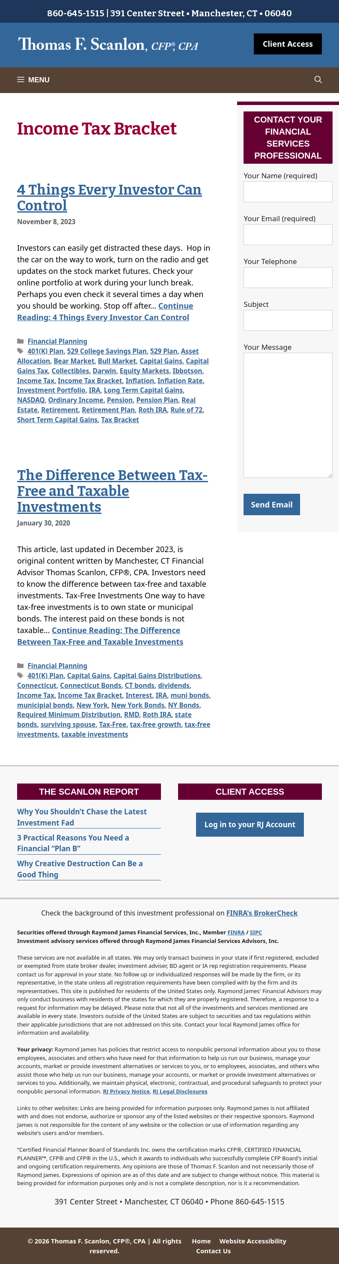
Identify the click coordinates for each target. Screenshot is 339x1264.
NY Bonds (183, 705)
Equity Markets (144, 370)
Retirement (59, 409)
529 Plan (163, 351)
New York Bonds (137, 705)
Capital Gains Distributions (156, 675)
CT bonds (140, 685)
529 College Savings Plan (107, 351)
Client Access (288, 44)
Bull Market (117, 361)
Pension (120, 400)
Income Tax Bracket (90, 380)
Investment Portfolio (51, 390)
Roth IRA (152, 409)
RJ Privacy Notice (126, 1091)
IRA (95, 390)
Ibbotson (187, 370)
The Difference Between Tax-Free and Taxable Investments (112, 491)
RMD (131, 714)
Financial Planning (57, 341)
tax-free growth (155, 724)
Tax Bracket (120, 419)
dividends (174, 685)
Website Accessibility (253, 1241)
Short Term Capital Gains (57, 419)
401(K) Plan (45, 351)
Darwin (104, 370)
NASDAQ (31, 400)
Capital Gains (161, 361)
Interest (139, 695)
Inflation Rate (180, 380)
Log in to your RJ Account (250, 824)
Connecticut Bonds (90, 685)
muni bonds (190, 695)
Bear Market (74, 361)
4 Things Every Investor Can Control (109, 198)
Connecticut (36, 685)
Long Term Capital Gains (143, 390)
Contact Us (213, 1250)
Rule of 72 (186, 409)
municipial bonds (45, 705)
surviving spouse (68, 724)
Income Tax (35, 380)
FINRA (235, 932)
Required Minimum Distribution (69, 714)
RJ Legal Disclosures (180, 1091)
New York (92, 705)
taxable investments (94, 734)
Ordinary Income (75, 400)
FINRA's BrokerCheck (262, 913)
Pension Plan (157, 400)
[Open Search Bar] (318, 80)
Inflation (140, 380)
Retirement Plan (108, 409)
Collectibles (70, 370)
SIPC (256, 932)
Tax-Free (113, 724)
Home (201, 1241)
